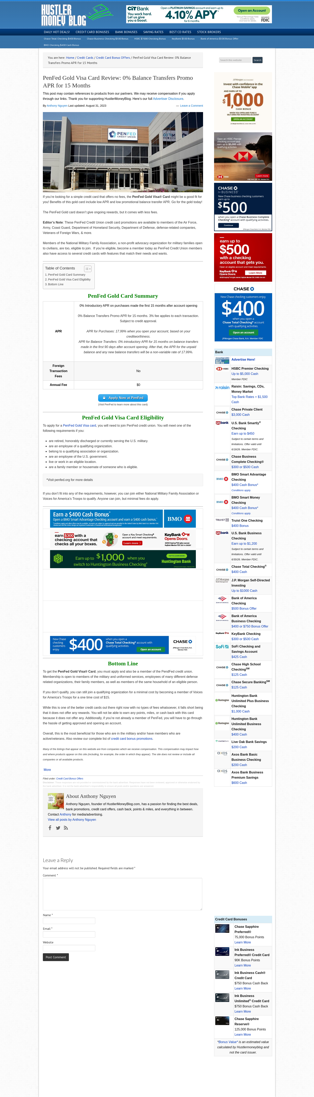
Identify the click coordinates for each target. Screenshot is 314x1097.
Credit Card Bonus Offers (69, 779)
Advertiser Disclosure (168, 98)
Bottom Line (55, 284)
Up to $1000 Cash (244, 590)
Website (48, 942)
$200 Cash (239, 747)
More (47, 770)
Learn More (242, 942)
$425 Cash (239, 657)
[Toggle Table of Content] (86, 268)
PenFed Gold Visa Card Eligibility (69, 279)
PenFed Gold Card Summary (66, 274)
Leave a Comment (191, 105)
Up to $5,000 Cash (244, 373)
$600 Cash (239, 782)
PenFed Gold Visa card (79, 426)
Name (48, 915)
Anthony (65, 814)
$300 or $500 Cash (245, 467)
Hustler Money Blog (77, 15)
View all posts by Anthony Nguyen (72, 820)
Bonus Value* (228, 1042)
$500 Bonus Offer (244, 608)
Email (47, 929)
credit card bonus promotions (131, 739)
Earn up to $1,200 (244, 543)
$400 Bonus (240, 525)
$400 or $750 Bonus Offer (249, 626)
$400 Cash (239, 572)
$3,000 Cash (240, 414)
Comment (50, 875)
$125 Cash (239, 674)
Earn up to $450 (242, 433)
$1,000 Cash (240, 711)
